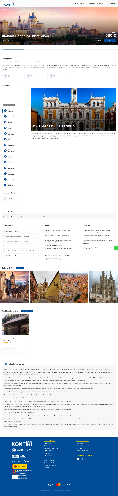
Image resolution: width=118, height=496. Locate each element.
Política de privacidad (82, 446)
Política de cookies (81, 448)
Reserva (110, 40)
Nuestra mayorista (49, 460)
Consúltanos (97, 40)
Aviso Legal (79, 443)
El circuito (13, 47)
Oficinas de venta (49, 446)
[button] (5, 69)
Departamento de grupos (51, 463)
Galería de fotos (81, 47)
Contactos (47, 467)
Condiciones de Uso (82, 450)
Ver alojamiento (9, 350)
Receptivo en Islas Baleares (51, 448)
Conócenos (47, 443)
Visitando (36, 47)
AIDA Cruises (47, 458)
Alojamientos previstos (104, 47)
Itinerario (59, 47)
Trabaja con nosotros (50, 465)
